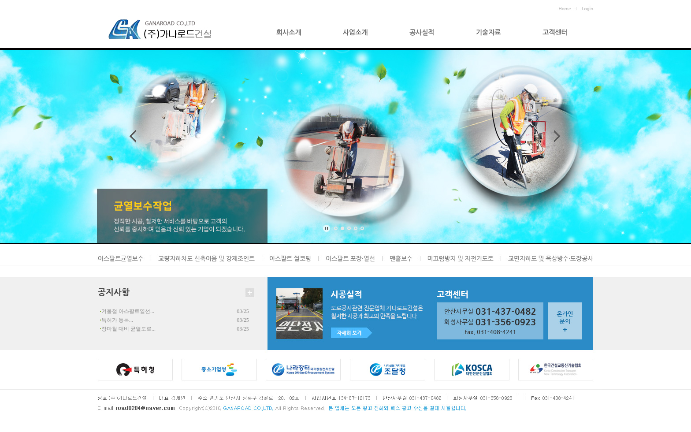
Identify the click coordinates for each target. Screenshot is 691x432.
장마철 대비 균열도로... (128, 329)
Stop (326, 228)
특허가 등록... (117, 320)
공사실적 (421, 32)
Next (555, 136)
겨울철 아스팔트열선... (127, 311)
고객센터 (554, 32)
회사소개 (288, 32)
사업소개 (355, 32)
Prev (134, 136)
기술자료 (488, 32)
